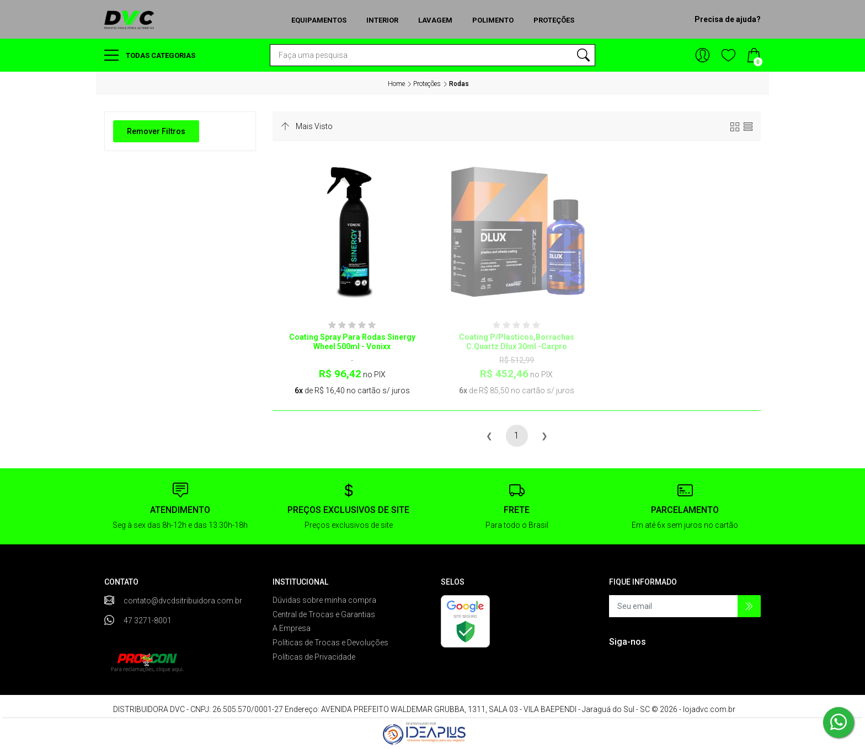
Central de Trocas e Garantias (324, 614)
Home (396, 84)
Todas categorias (149, 55)
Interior (382, 20)
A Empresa (292, 628)
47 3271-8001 (148, 620)
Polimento (493, 20)
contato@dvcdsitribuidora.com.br (183, 600)
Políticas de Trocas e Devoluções (330, 642)
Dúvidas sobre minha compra (324, 600)
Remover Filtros (156, 131)
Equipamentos (318, 20)
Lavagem (435, 20)
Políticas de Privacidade (314, 656)
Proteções (553, 20)
